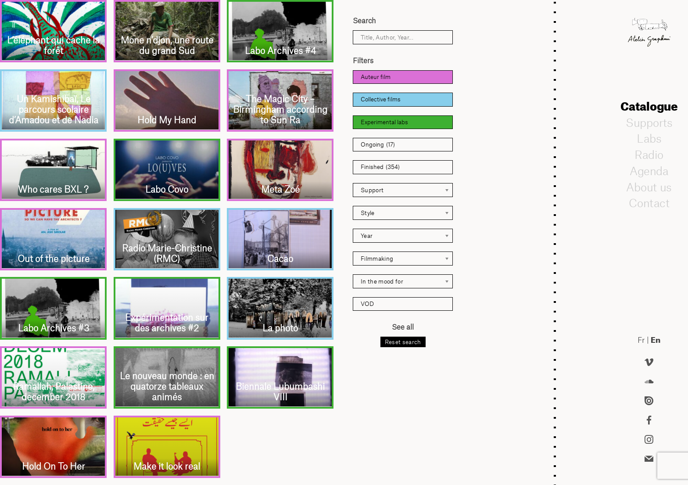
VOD (367, 303)
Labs (649, 138)
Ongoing (378, 144)
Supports (649, 122)
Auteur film (376, 76)
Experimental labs (384, 122)
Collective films (381, 99)
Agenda (649, 170)
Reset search (403, 341)
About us (649, 187)
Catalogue (648, 106)
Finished (380, 167)
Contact (648, 202)
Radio (648, 154)
